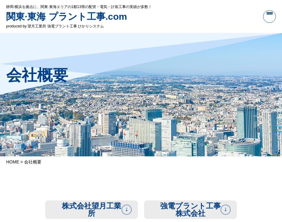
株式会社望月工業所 (91, 210)
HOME (12, 161)
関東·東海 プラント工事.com (66, 16)
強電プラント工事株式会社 (190, 210)
